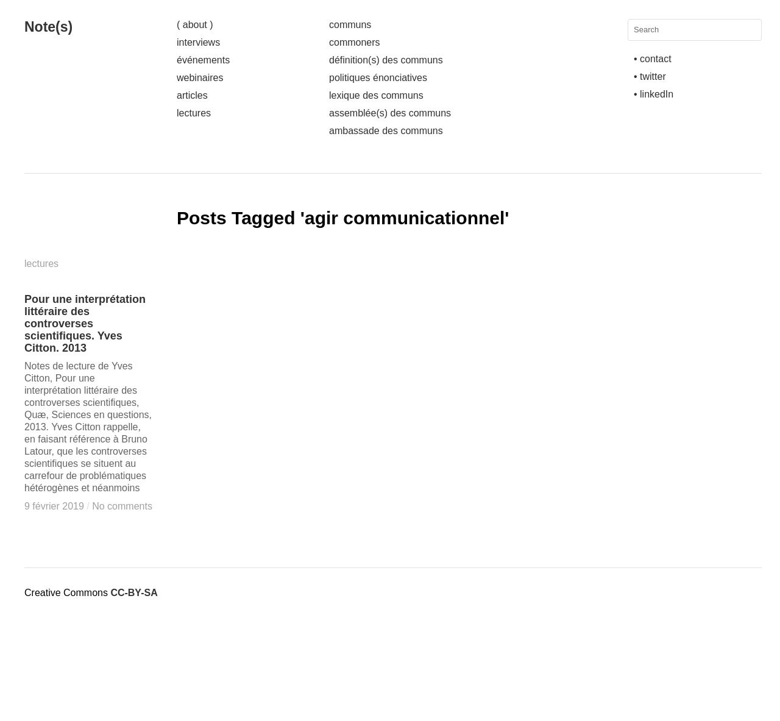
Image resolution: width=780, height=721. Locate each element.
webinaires (200, 78)
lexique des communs (376, 95)
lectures (194, 113)
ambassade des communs (386, 131)
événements (203, 60)
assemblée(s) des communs (390, 113)
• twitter (650, 76)
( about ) (195, 25)
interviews (198, 42)
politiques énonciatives (378, 78)
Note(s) (48, 27)
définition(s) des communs (386, 60)
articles (192, 95)
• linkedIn (653, 94)
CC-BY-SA (133, 593)
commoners (354, 42)
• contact (653, 59)
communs (350, 25)
